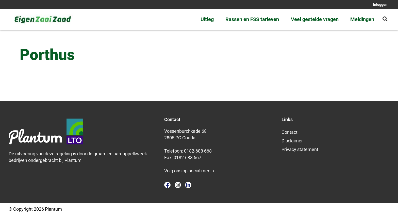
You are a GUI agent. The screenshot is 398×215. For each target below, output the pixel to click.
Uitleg (207, 19)
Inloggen (380, 5)
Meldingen (362, 19)
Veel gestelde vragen (315, 19)
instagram (178, 185)
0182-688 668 (198, 151)
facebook (167, 185)
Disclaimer (292, 140)
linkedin (188, 185)
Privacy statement (299, 149)
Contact (289, 132)
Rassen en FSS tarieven (252, 19)
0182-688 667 (187, 157)
